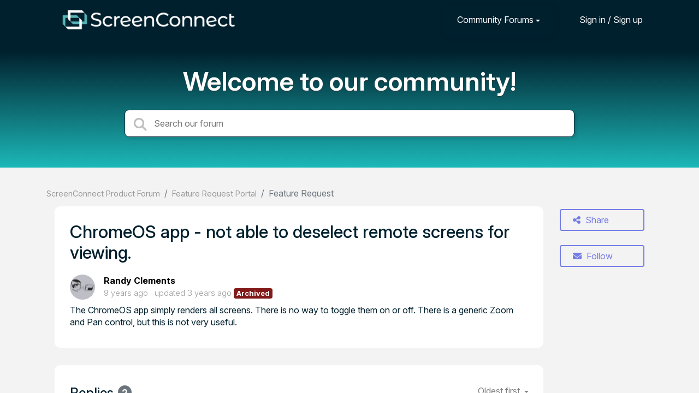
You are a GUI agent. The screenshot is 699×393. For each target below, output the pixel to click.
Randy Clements (139, 280)
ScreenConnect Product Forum (103, 193)
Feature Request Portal (214, 193)
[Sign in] (603, 19)
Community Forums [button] (495, 19)
